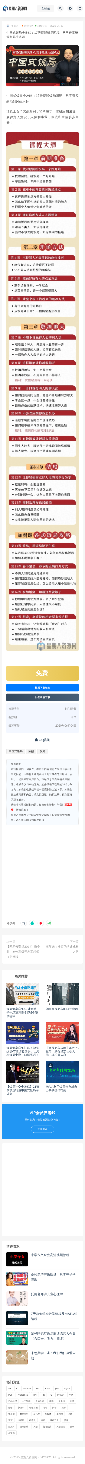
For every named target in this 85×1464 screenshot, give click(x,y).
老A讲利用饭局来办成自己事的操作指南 (61, 1088)
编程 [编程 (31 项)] (43, 1420)
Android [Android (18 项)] (27, 1388)
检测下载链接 (42, 687)
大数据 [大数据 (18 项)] (62, 1401)
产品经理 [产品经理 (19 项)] (12, 1401)
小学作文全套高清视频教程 (50, 1255)
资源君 (12, 26)
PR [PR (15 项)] (43, 1394)
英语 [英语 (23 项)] (35, 1426)
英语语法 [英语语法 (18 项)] (60, 1426)
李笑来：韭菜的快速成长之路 (62, 949)
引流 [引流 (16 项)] (72, 1401)
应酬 (31, 751)
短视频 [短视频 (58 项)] (21, 1420)
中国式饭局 (16, 751)
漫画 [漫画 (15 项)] (10, 1420)
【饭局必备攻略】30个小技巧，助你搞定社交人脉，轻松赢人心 (62, 1051)
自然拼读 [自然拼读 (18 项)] (24, 1426)
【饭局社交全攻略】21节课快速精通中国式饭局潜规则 (22, 1090)
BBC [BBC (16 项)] (38, 1388)
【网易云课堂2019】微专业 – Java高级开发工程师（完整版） (23, 951)
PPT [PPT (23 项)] (35, 1394)
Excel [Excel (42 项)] (47, 1388)
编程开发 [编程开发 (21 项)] (54, 1420)
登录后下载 (42, 697)
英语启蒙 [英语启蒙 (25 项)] (47, 1426)
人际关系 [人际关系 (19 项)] (40, 1401)
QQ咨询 (42, 740)
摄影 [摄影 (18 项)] (64, 1407)
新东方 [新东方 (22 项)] (36, 1414)
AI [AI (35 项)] (17, 1388)
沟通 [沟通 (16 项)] (70, 1414)
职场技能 (41, 25)
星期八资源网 (18, 814)
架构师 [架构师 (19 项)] (59, 1414)
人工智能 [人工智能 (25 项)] (26, 1401)
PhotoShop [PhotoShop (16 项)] (22, 1394)
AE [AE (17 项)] (9, 1388)
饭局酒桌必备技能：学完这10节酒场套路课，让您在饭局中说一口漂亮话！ (22, 1051)
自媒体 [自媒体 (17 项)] (11, 1426)
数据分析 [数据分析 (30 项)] (24, 1414)
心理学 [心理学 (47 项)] (21, 1407)
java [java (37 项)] (57, 1388)
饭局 (42, 751)
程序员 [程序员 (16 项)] (32, 1420)
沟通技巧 (28, 25)
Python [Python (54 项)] (60, 1394)
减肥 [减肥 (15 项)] (51, 1401)
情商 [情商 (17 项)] (45, 1407)
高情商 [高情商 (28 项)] (11, 1433)
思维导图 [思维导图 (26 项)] (33, 1407)
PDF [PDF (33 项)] (10, 1394)
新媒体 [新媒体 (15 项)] (48, 1414)
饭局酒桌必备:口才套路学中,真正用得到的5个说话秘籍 (22, 1012)
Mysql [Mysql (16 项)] (67, 1388)
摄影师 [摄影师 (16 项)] (11, 1414)
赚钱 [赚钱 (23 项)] (72, 1426)
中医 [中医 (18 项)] (71, 1394)
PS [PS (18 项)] (51, 1394)
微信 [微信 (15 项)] (10, 1407)
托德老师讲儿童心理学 (47, 1294)
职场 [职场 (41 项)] (66, 1420)
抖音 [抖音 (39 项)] (54, 1407)
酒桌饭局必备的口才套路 (62, 1009)
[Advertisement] (42, 871)
